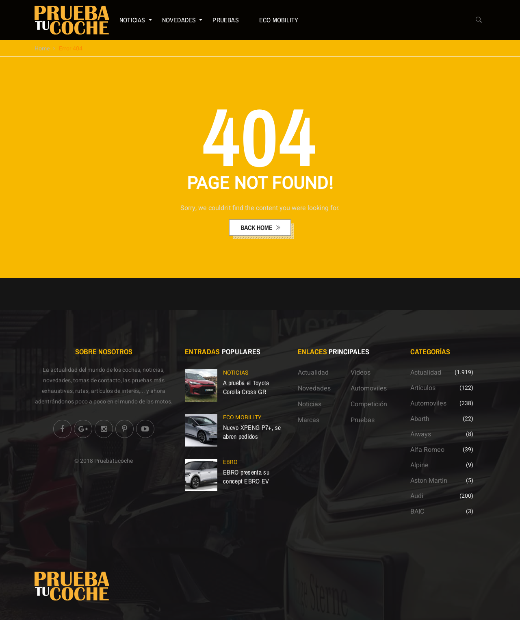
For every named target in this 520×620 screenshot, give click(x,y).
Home (42, 48)
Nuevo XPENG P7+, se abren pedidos (252, 432)
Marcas (308, 420)
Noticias (132, 19)
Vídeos (360, 372)
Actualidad (313, 372)
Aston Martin (428, 481)
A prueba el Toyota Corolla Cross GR (246, 387)
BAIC (417, 511)
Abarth (419, 419)
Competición (369, 404)
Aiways (420, 434)
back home (257, 227)
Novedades (179, 19)
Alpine (419, 465)
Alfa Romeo (427, 450)
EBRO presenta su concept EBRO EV (246, 477)
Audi (416, 496)
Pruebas (225, 19)
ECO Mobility (278, 19)
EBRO (230, 462)
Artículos (423, 388)
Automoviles (369, 388)
